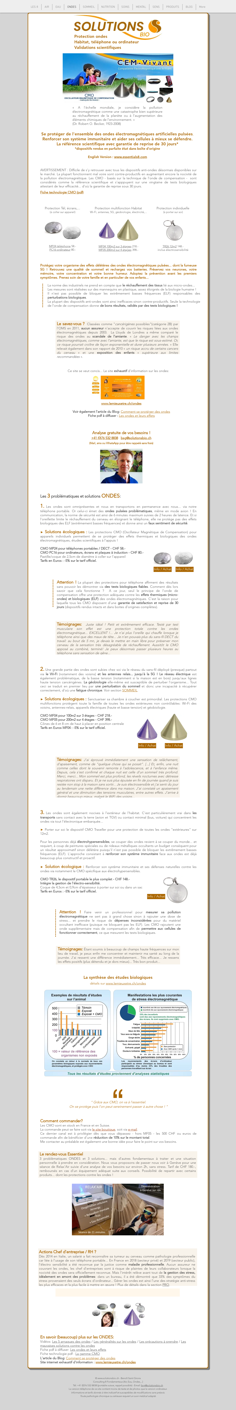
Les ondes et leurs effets (88, 1350)
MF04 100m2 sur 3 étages (115, 246)
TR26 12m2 (170, 246)
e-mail (132, 1129)
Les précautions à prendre (158, 1342)
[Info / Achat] (163, 569)
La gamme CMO (87, 1354)
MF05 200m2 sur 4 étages (115, 250)
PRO (165, 1285)
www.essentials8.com (130, 157)
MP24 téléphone (60, 246)
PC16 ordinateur (59, 249)
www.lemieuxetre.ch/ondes (126, 983)
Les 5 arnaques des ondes (71, 1342)
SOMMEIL (129, 690)
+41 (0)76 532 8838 (104, 438)
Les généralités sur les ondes (115, 1342)
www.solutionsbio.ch (108, 1378)
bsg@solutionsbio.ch (136, 438)
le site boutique (103, 1129)
